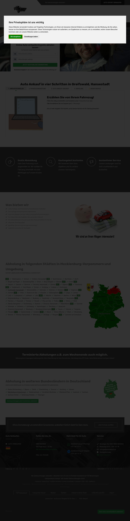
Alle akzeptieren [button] (15, 36)
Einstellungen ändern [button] (31, 36)
